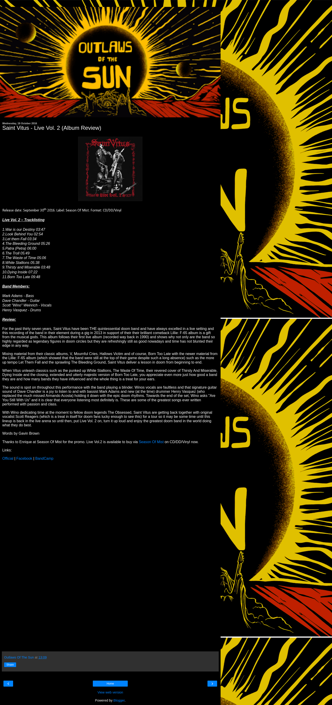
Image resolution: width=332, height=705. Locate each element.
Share (10, 664)
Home (110, 683)
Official (7, 458)
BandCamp (44, 458)
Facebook (24, 458)
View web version (110, 692)
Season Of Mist (151, 442)
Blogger (119, 700)
